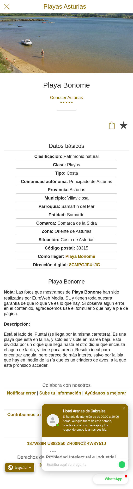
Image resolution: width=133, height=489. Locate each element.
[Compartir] (112, 125)
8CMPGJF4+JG (84, 264)
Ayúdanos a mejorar (105, 393)
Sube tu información (60, 393)
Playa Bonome (80, 256)
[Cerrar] (7, 7)
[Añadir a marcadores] (123, 125)
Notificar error (21, 393)
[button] (123, 408)
